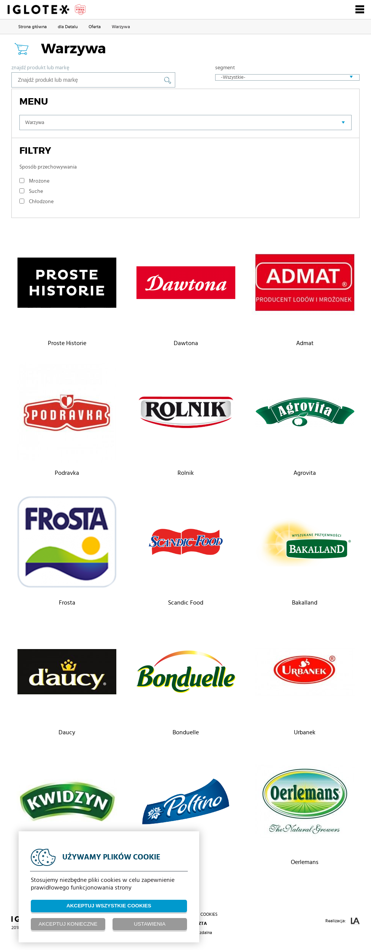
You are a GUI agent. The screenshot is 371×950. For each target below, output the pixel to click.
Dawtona (186, 343)
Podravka (67, 473)
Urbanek (305, 732)
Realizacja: (342, 921)
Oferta (95, 26)
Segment (225, 67)
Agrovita (304, 473)
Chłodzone (41, 201)
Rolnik (186, 473)
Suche (36, 191)
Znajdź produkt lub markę (40, 67)
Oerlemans (305, 862)
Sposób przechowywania (48, 167)
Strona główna (32, 26)
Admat (305, 343)
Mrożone (39, 181)
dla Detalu (68, 26)
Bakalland (304, 603)
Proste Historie (67, 343)
